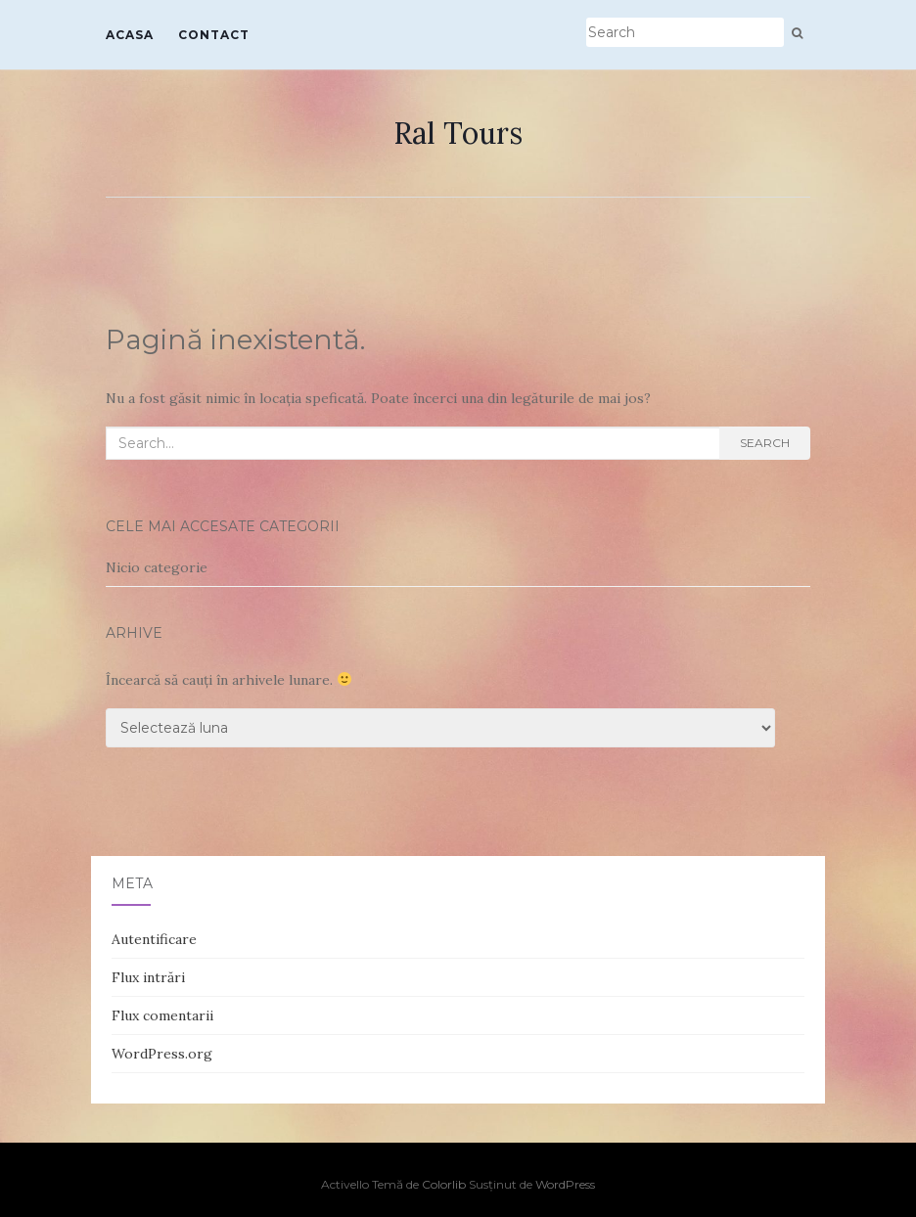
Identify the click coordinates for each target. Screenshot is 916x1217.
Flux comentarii (162, 1015)
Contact (214, 34)
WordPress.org (162, 1053)
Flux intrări (148, 977)
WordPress (565, 1184)
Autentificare (154, 939)
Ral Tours (458, 133)
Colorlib (444, 1184)
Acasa (130, 34)
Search (765, 442)
